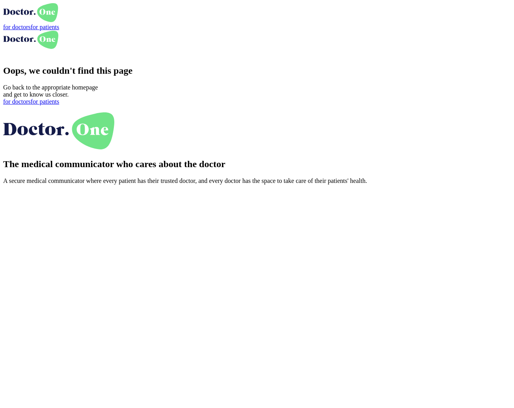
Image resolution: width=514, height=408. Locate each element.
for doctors (17, 27)
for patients (45, 27)
